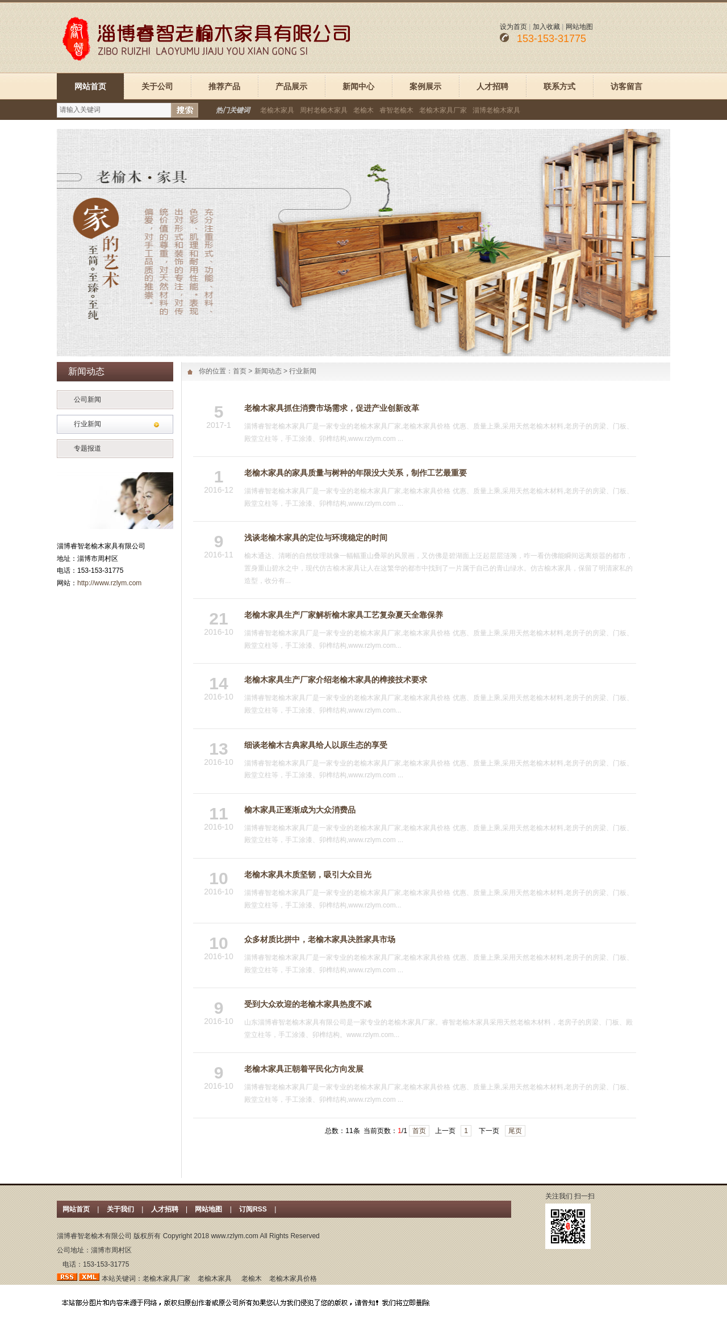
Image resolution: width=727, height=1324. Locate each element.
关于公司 (157, 86)
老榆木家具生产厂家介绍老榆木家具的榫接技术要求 (335, 679)
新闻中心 (358, 86)
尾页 (515, 1131)
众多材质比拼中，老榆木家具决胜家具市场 (319, 939)
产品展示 (291, 86)
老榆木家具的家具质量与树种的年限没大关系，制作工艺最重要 (355, 472)
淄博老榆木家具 (496, 110)
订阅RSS (254, 1209)
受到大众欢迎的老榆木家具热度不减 (307, 1004)
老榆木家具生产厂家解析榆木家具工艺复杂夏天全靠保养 (343, 614)
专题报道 (87, 448)
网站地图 (579, 27)
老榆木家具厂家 (443, 110)
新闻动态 (268, 371)
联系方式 (559, 86)
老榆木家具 (277, 110)
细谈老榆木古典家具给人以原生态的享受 (315, 745)
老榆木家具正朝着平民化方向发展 (304, 1068)
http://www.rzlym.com (109, 583)
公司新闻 (87, 399)
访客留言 (626, 86)
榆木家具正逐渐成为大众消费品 (300, 809)
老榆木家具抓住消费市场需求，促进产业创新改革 (331, 408)
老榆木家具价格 (293, 1279)
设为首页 (513, 27)
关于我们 (120, 1209)
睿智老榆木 (396, 110)
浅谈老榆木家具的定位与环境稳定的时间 (315, 537)
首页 (239, 371)
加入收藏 (546, 27)
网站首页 (90, 86)
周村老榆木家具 (324, 110)
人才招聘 (492, 86)
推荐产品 (224, 86)
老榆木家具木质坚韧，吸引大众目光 (307, 874)
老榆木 (363, 110)
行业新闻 (87, 424)
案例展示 (425, 86)
